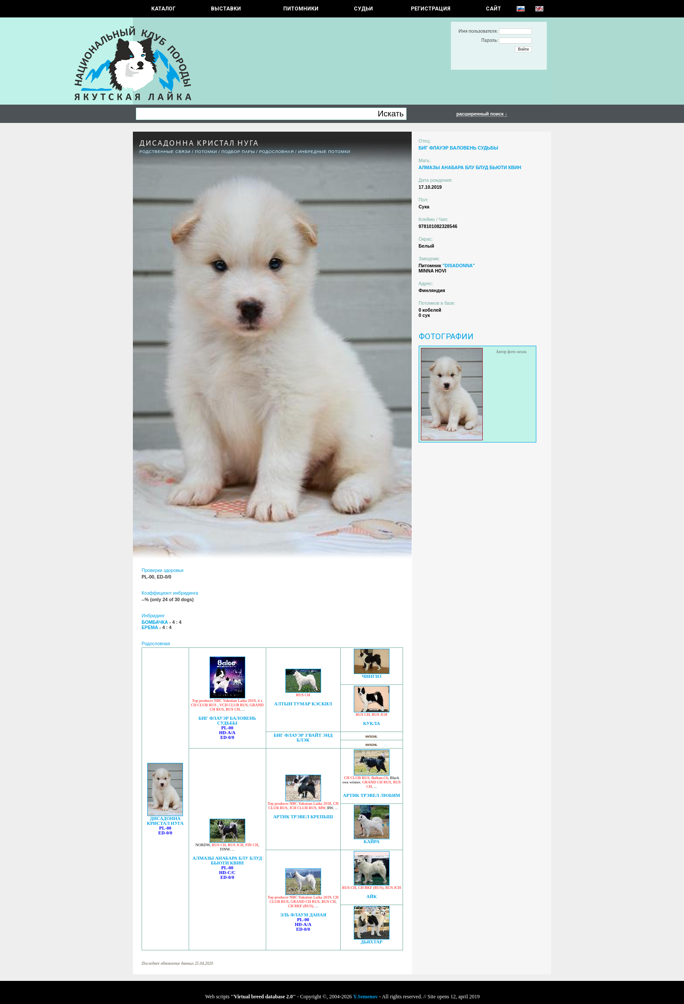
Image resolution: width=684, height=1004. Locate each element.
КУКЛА (371, 723)
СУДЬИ (363, 9)
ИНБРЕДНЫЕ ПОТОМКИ (324, 152)
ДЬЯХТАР (372, 941)
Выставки (226, 9)
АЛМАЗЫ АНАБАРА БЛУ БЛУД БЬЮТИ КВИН (227, 860)
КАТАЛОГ (163, 9)
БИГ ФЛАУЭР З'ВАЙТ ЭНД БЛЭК (303, 737)
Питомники (300, 9)
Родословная (276, 152)
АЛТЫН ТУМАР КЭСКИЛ (303, 703)
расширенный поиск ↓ (481, 113)
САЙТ (493, 9)
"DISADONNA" (458, 265)
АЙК (371, 896)
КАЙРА (372, 841)
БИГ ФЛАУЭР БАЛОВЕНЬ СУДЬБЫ (227, 720)
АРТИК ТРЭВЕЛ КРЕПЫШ (303, 816)
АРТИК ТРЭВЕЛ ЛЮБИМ (371, 795)
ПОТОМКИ (206, 152)
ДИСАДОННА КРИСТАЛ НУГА (165, 821)
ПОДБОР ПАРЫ (238, 152)
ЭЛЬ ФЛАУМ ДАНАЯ (303, 914)
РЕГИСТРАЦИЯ (430, 9)
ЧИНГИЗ (371, 676)
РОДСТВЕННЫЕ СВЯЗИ (165, 152)
